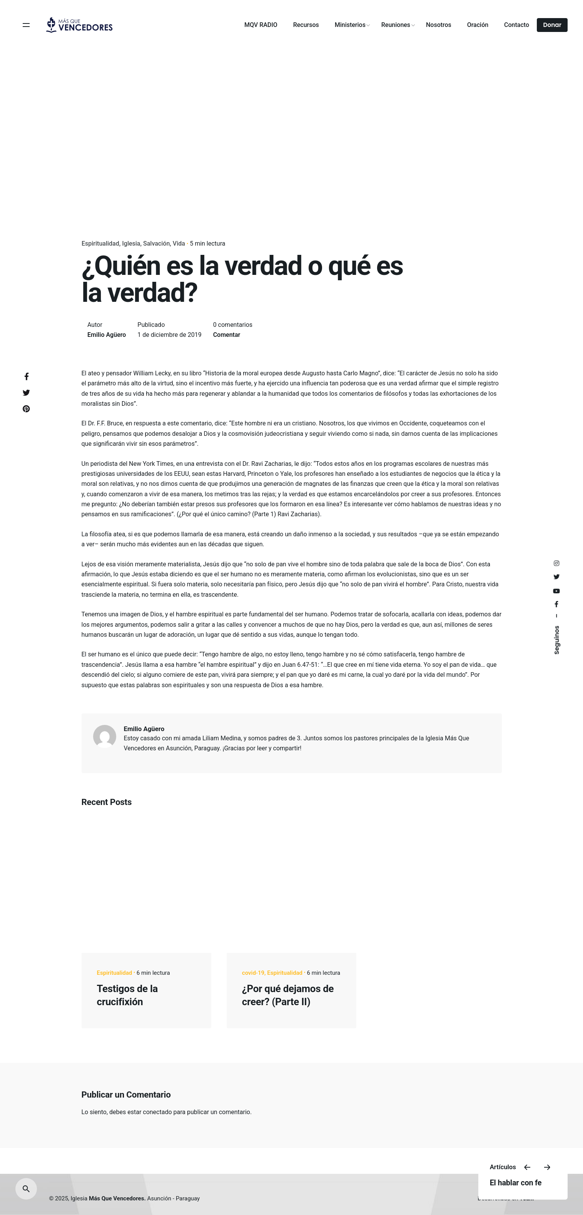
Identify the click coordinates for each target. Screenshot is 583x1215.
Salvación (156, 243)
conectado (157, 1112)
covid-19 (253, 972)
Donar (552, 25)
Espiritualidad (100, 243)
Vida (178, 243)
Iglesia (131, 243)
